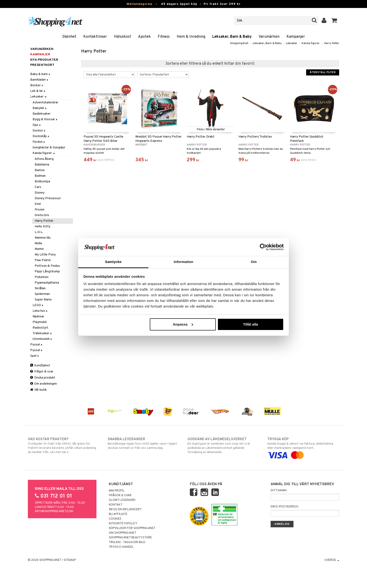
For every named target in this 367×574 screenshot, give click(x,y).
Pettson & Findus (47, 266)
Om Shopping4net (122, 533)
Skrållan (40, 288)
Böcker (37, 85)
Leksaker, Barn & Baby (232, 36)
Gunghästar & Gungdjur (49, 148)
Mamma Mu (43, 238)
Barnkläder (39, 80)
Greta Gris (42, 215)
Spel (35, 356)
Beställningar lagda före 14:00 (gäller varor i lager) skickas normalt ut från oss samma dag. (144, 443)
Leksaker (291, 43)
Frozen (39, 210)
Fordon (39, 142)
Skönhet (69, 36)
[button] (334, 20)
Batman (40, 176)
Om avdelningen (43, 384)
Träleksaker (42, 333)
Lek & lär (38, 91)
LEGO (38, 305)
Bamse (40, 170)
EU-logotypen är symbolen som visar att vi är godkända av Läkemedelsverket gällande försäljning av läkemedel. (223, 445)
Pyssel (36, 350)
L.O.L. (39, 232)
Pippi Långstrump (47, 272)
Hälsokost (122, 36)
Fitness (164, 36)
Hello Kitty (42, 227)
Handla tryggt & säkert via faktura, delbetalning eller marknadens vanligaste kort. (303, 447)
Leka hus (40, 311)
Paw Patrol (43, 260)
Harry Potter (331, 43)
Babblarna (42, 165)
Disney (39, 193)
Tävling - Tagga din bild (127, 542)
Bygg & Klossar (45, 119)
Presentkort (42, 65)
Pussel (36, 345)
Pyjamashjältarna (47, 283)
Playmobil (40, 322)
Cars (38, 187)
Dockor (39, 131)
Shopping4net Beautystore (130, 538)
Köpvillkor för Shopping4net (132, 528)
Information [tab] (183, 262)
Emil (38, 204)
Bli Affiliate (118, 514)
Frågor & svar (41, 372)
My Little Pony (45, 255)
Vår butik (38, 390)
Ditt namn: (279, 490)
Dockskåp (41, 136)
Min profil (117, 491)
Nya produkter (44, 60)
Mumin (39, 249)
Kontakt (115, 505)
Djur (37, 125)
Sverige (331, 560)
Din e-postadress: (285, 507)
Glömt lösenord (122, 500)
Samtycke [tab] (113, 262)
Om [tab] (254, 262)
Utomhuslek (43, 339)
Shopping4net (239, 43)
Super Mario (43, 300)
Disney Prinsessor (48, 198)
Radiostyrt (40, 328)
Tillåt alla (250, 324)
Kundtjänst (40, 366)
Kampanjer (295, 36)
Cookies (115, 519)
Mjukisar (38, 317)
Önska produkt (42, 378)
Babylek (40, 108)
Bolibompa (42, 182)
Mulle (38, 243)
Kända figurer (310, 43)
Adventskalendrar (45, 103)
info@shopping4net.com (54, 511)
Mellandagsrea (139, 4)
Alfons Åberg (44, 159)
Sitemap (70, 560)
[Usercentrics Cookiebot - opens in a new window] (263, 247)
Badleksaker (42, 114)
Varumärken (269, 36)
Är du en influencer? (125, 509)
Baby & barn (40, 74)
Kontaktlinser (95, 36)
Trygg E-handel (121, 547)
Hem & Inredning (191, 36)
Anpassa (183, 324)
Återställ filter (323, 72)
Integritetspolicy (123, 523)
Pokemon (41, 277)
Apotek (144, 36)
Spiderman (42, 294)
